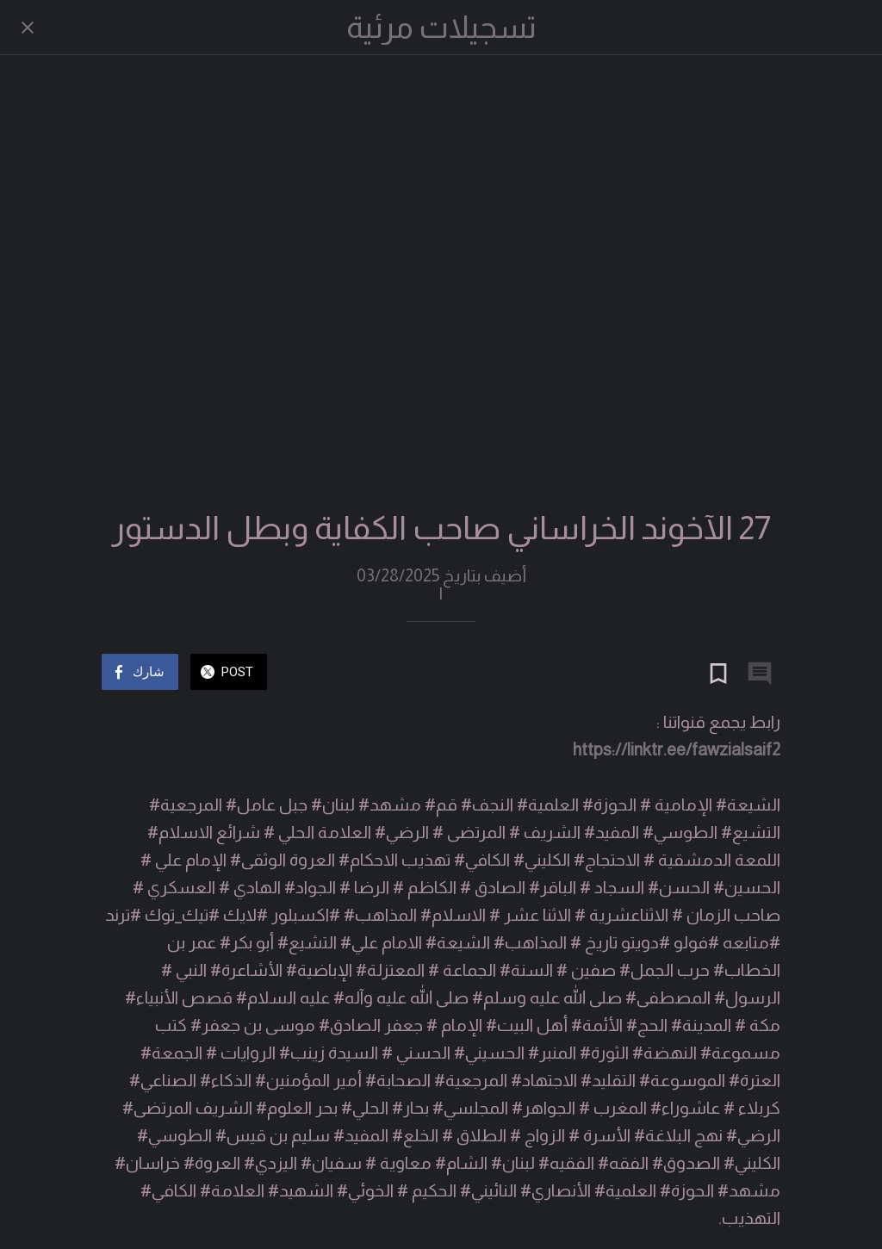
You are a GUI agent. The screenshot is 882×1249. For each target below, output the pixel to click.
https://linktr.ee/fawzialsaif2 (676, 749)
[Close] (27, 27)
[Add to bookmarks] (718, 673)
